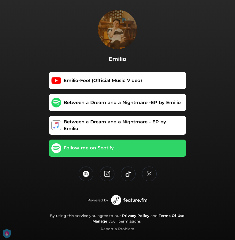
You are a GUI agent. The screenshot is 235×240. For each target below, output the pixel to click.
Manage (99, 221)
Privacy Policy (135, 215)
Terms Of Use (172, 215)
